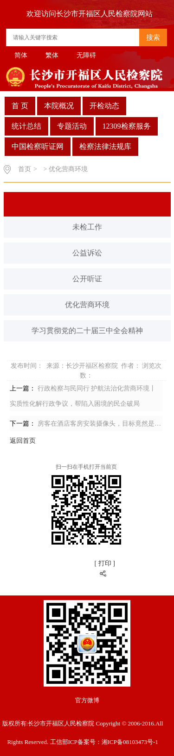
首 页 (20, 106)
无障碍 (86, 55)
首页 (24, 169)
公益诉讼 (87, 253)
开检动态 (104, 106)
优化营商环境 (87, 305)
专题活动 (72, 126)
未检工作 (87, 227)
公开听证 (87, 279)
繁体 (51, 55)
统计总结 (26, 126)
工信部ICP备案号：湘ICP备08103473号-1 (104, 741)
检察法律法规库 (105, 146)
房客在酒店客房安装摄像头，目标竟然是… (99, 423)
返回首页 (23, 440)
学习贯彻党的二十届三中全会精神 (87, 331)
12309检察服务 (127, 126)
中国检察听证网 (38, 146)
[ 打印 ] (104, 563)
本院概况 (59, 106)
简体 (20, 55)
